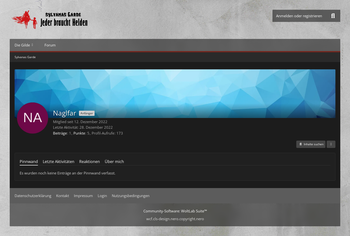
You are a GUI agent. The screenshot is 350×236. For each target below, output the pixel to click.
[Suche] (333, 16)
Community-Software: (175, 211)
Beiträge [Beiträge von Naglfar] (60, 133)
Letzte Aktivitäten (58, 161)
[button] (310, 144)
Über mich (114, 161)
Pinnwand (29, 161)
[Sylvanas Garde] (64, 19)
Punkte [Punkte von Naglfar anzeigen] (79, 133)
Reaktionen (89, 161)
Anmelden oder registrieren (299, 15)
